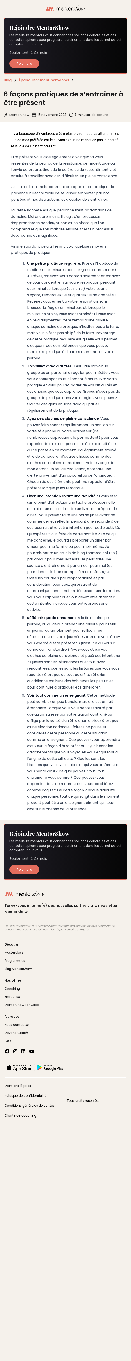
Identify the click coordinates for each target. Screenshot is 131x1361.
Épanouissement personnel (44, 80)
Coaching (12, 988)
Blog (8, 80)
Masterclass (14, 952)
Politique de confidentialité (26, 1095)
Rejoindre (24, 63)
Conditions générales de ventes (30, 1105)
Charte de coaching (20, 1115)
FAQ (8, 1041)
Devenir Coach (16, 1033)
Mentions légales (18, 1085)
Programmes (15, 960)
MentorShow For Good (22, 1005)
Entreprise (12, 996)
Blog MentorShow (18, 968)
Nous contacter (17, 1024)
